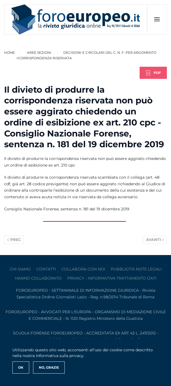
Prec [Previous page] (14, 239)
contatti (46, 269)
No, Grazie (49, 367)
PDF (153, 73)
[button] (157, 19)
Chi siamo (20, 269)
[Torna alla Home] (75, 19)
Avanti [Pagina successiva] (155, 239)
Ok (20, 367)
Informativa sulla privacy (59, 355)
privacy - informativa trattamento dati (111, 278)
